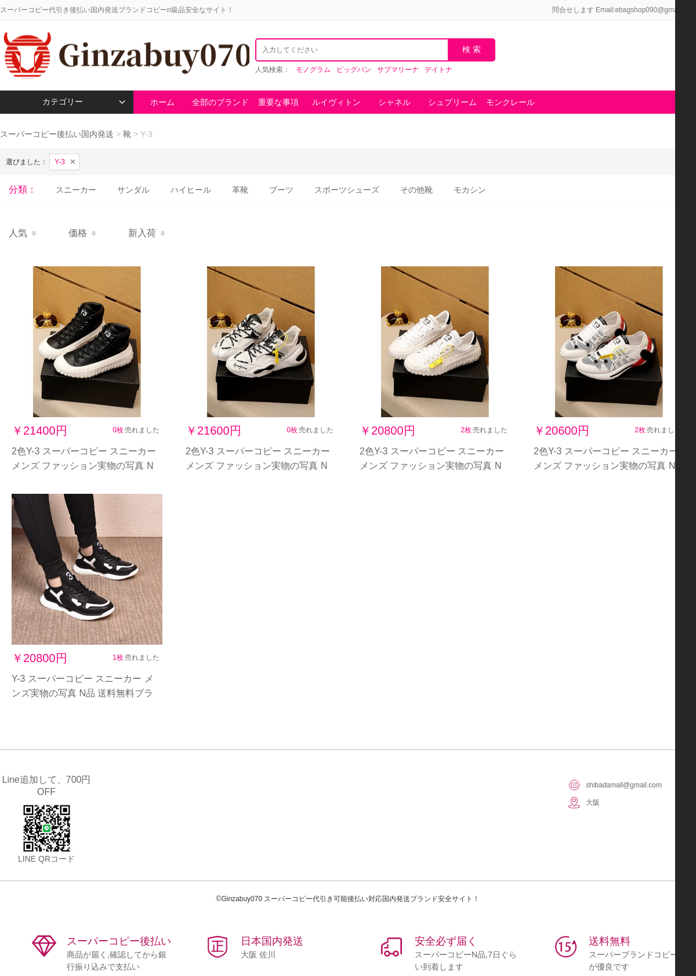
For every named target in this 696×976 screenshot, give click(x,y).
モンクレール (510, 102)
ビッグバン (353, 70)
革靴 (240, 189)
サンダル (133, 189)
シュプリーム (452, 102)
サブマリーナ (398, 70)
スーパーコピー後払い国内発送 (58, 134)
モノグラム (313, 70)
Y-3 (60, 162)
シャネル (394, 102)
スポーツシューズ (346, 189)
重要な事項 (278, 102)
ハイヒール (191, 189)
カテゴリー (83, 101)
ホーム (162, 102)
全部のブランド (220, 102)
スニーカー (76, 189)
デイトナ (438, 70)
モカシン (470, 189)
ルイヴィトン (336, 102)
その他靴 (416, 189)
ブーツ (281, 189)
